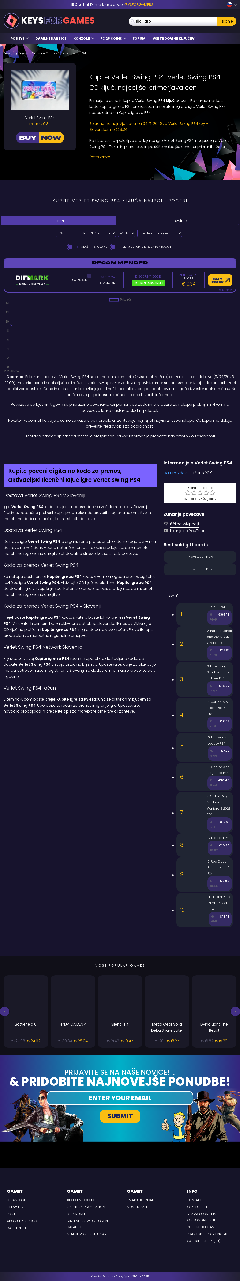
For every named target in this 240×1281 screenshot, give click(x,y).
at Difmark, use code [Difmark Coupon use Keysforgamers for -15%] (112, 4)
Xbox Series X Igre (23, 1220)
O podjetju (197, 1206)
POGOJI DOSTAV (200, 1226)
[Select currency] (126, 233)
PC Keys (20, 38)
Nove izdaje (137, 1206)
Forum (139, 38)
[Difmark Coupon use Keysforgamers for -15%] (120, 449)
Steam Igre (16, 1199)
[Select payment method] (102, 233)
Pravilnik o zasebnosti (207, 1233)
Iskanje (227, 21)
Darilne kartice (50, 38)
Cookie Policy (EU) (203, 1240)
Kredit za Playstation (86, 1206)
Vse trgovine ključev (173, 38)
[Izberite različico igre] (159, 233)
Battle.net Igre (19, 1227)
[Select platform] (71, 233)
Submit (120, 1116)
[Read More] (160, 157)
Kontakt (194, 1199)
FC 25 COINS (113, 38)
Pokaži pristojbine (86, 247)
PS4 (57, 220)
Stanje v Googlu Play (87, 1233)
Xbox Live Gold (80, 1199)
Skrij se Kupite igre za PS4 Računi (140, 247)
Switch (177, 220)
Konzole (83, 38)
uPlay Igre (16, 1206)
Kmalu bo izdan (140, 1199)
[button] (4, 1011)
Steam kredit (78, 1214)
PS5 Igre (14, 1214)
